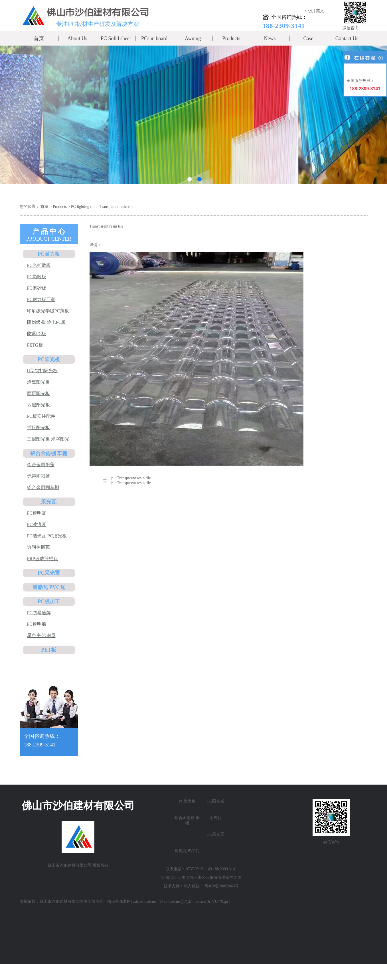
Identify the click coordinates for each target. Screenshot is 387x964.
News (270, 38)
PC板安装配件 (41, 416)
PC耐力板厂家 (41, 299)
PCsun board (154, 38)
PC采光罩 (49, 573)
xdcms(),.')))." (181, 901)
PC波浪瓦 (36, 524)
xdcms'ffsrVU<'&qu (211, 901)
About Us (77, 38)
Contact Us (346, 38)
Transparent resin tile (116, 206)
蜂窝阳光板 (38, 382)
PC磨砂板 (36, 288)
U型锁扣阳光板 (42, 370)
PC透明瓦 (36, 513)
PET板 (48, 650)
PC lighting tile (83, 206)
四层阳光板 (38, 404)
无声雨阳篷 (38, 476)
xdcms (138, 901)
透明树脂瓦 (38, 547)
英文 (320, 11)
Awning (193, 38)
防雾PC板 (36, 333)
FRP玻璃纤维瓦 (42, 558)
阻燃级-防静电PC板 (46, 322)
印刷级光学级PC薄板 (48, 310)
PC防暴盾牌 (39, 612)
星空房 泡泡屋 (41, 635)
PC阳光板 (49, 359)
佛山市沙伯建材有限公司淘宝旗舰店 (72, 901)
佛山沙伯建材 (118, 901)
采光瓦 (48, 502)
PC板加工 (49, 601)
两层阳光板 (38, 393)
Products (231, 38)
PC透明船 (36, 624)
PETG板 (35, 345)
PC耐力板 (49, 254)
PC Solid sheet (116, 38)
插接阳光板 (38, 427)
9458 (163, 901)
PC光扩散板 (39, 265)
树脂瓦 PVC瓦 (49, 587)
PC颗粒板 (36, 276)
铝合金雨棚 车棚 (49, 453)
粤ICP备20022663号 (222, 886)
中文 (309, 11)
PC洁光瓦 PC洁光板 (47, 535)
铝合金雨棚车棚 (43, 487)
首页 (39, 38)
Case (308, 38)
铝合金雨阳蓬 (40, 464)
